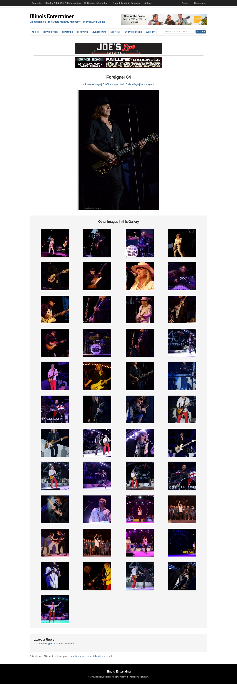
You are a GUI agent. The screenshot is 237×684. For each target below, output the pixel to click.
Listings (148, 3)
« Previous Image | (92, 84)
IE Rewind (82, 32)
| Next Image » (146, 84)
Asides (35, 32)
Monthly (115, 32)
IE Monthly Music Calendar (126, 3)
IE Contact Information (96, 3)
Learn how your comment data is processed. (90, 656)
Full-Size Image (110, 84)
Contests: (36, 3)
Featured (67, 32)
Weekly (150, 32)
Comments (200, 3)
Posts (184, 3)
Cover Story (50, 32)
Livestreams (99, 32)
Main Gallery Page (129, 84)
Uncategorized (133, 32)
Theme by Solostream (138, 677)
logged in (51, 643)
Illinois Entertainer (52, 16)
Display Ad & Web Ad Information (63, 3)
